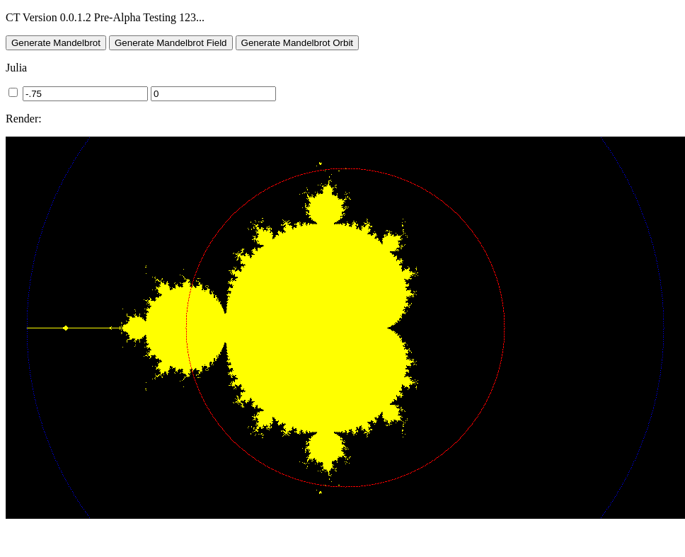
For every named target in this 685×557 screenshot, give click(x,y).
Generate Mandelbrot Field (171, 43)
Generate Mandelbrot (55, 43)
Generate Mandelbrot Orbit (297, 43)
